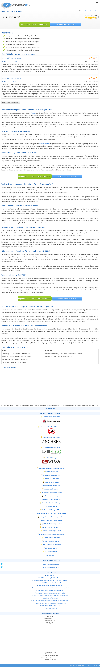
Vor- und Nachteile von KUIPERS (51, 606)
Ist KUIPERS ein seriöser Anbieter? (51, 583)
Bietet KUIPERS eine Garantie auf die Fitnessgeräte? (51, 603)
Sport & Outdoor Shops (92, 11)
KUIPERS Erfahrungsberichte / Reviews (50, 578)
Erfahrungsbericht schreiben (10, 103)
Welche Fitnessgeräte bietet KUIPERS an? (51, 585)
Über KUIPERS (51, 575)
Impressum (97, 665)
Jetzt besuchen (34, 24)
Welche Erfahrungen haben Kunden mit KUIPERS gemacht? (50, 580)
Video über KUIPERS (51, 608)
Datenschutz (89, 665)
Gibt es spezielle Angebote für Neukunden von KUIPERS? (51, 595)
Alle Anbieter (50, 555)
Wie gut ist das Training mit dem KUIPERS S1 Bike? (50, 593)
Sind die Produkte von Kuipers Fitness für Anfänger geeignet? (51, 600)
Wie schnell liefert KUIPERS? (51, 598)
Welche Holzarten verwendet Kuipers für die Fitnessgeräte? (51, 588)
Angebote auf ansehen (34, 176)
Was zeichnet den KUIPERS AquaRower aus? (51, 590)
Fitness (33, 113)
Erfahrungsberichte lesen (65, 24)
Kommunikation (44, 144)
